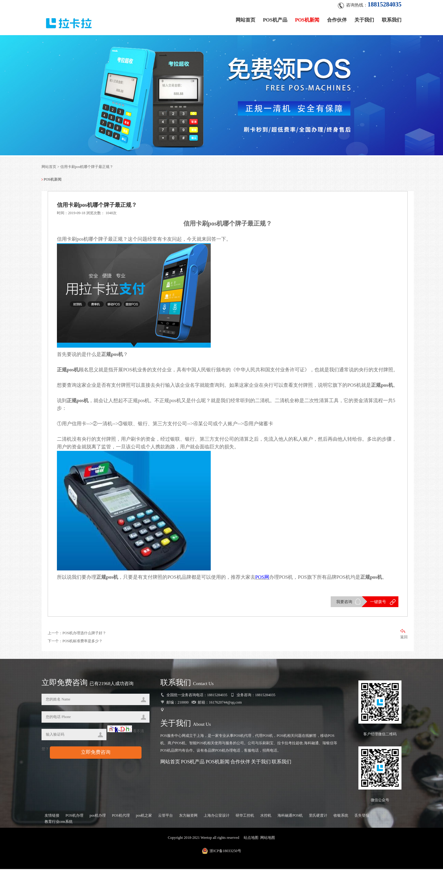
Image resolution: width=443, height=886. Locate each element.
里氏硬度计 (318, 832)
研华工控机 (245, 832)
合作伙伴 (337, 19)
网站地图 (267, 854)
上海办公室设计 (216, 832)
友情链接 (52, 832)
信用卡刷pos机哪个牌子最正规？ (87, 167)
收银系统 (340, 832)
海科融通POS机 (290, 832)
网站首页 (245, 19)
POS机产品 (275, 19)
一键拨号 (378, 618)
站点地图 (251, 854)
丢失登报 (361, 832)
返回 (404, 651)
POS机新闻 (307, 19)
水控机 (265, 832)
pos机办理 (98, 832)
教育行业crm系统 (59, 838)
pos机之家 (144, 832)
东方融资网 (188, 832)
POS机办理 (74, 832)
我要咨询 (344, 618)
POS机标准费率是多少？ (82, 657)
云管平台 (165, 832)
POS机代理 (121, 832)
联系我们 (391, 19)
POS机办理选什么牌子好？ (84, 649)
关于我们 (364, 19)
